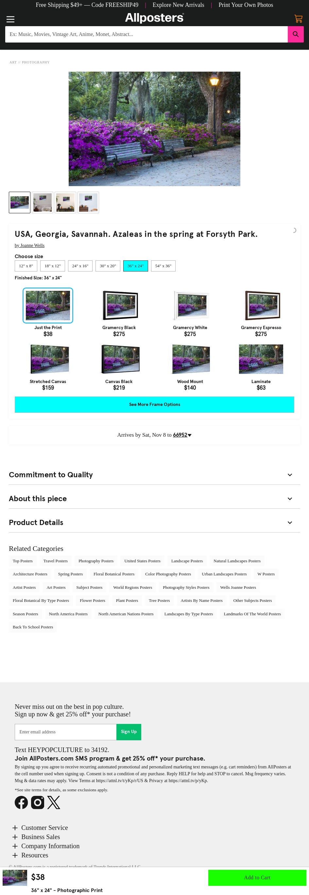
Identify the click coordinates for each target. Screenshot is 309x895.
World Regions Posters (132, 587)
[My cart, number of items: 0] (298, 18)
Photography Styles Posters (186, 587)
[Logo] (154, 18)
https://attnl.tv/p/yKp (188, 780)
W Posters (266, 573)
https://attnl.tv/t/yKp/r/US (119, 780)
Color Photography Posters (168, 573)
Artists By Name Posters (202, 600)
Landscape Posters (187, 560)
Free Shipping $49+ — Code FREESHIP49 (87, 5)
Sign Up (129, 731)
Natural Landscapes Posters (237, 560)
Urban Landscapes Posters (224, 573)
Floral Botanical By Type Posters (41, 600)
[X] (55, 803)
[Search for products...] (146, 34)
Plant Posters (127, 600)
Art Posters (55, 587)
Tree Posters (159, 600)
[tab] (26, 266)
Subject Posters (90, 587)
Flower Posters (92, 600)
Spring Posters (70, 573)
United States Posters (142, 560)
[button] (87, 5)
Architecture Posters (30, 573)
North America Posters (68, 613)
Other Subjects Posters (252, 600)
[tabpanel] (154, 339)
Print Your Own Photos (245, 5)
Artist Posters (24, 587)
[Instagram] (39, 803)
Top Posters (23, 560)
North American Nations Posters (126, 613)
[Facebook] (23, 803)
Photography (36, 62)
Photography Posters (95, 560)
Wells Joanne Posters (238, 587)
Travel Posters (55, 560)
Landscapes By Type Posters (188, 613)
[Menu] (10, 19)
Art (13, 62)
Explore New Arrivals (178, 5)
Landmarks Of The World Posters (252, 613)
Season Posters (25, 613)
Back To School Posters (33, 626)
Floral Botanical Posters (114, 573)
